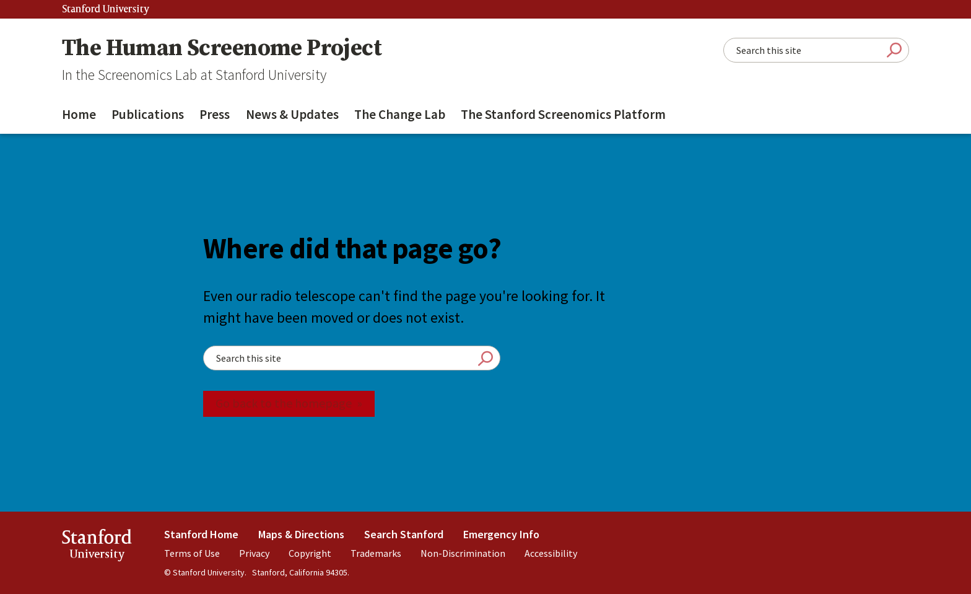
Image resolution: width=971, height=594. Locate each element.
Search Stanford (403, 534)
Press (214, 114)
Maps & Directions (301, 534)
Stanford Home (201, 534)
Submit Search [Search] (894, 50)
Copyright (310, 553)
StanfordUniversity (97, 547)
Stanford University (106, 9)
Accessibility (551, 553)
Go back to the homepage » (289, 403)
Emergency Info (501, 534)
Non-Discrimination (462, 553)
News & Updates (292, 114)
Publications (147, 114)
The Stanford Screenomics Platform (563, 114)
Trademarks (376, 553)
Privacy (254, 553)
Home (79, 114)
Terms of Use (192, 553)
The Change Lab (399, 114)
